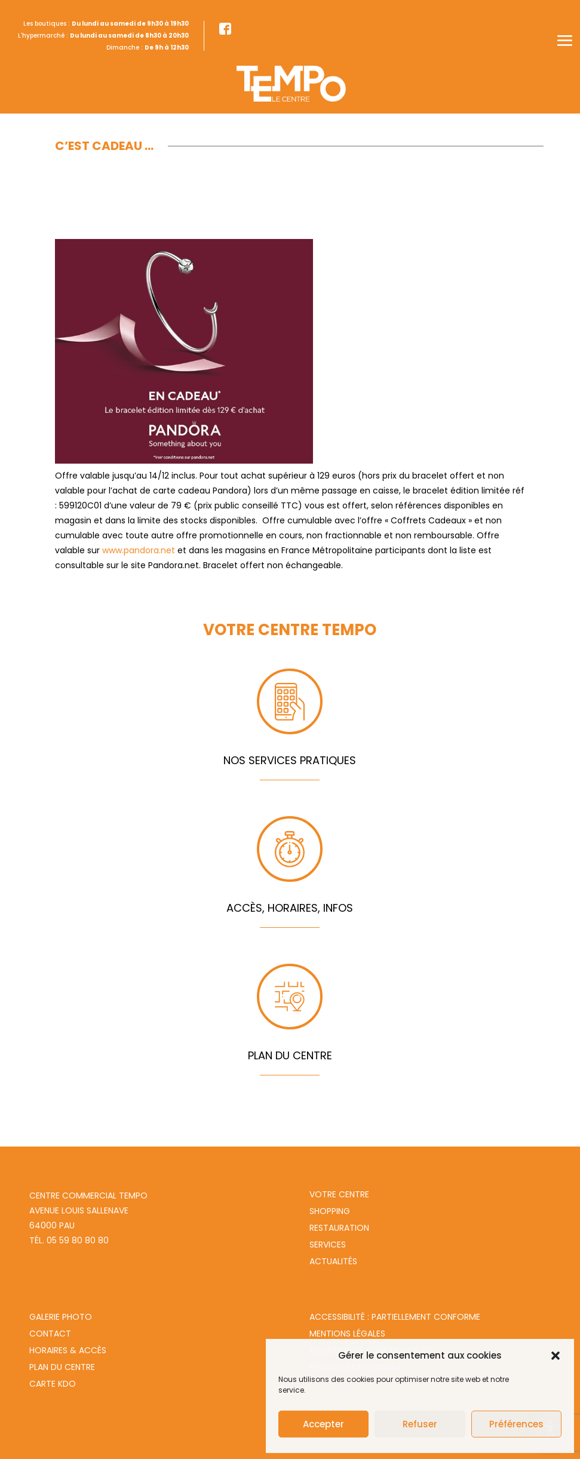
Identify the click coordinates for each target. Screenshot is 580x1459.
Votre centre (339, 1194)
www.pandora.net (138, 550)
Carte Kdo (52, 1384)
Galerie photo (60, 1317)
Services (327, 1244)
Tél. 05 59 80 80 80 (69, 1240)
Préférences (516, 1424)
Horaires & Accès (67, 1350)
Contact (50, 1334)
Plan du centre (62, 1367)
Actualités (333, 1261)
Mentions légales (347, 1334)
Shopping (329, 1211)
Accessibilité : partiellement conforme (394, 1317)
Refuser (420, 1424)
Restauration (339, 1228)
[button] (555, 1356)
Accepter (323, 1424)
